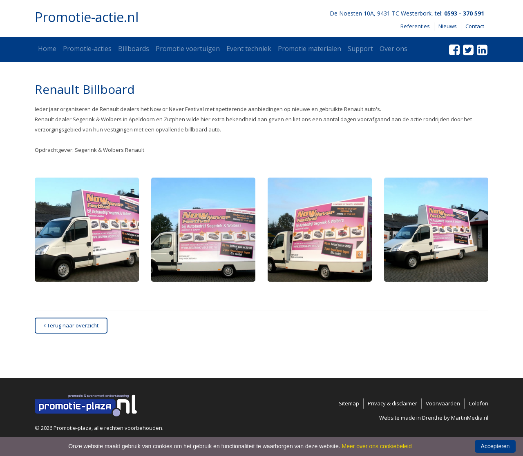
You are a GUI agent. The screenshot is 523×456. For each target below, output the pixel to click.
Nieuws (447, 26)
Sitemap (349, 403)
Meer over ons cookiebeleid (377, 446)
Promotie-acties (87, 48)
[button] (87, 230)
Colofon (478, 403)
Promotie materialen (309, 48)
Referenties (415, 26)
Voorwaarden (443, 403)
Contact (474, 26)
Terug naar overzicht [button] (71, 325)
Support (360, 48)
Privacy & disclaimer (392, 403)
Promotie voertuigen (188, 48)
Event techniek (248, 48)
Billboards (133, 48)
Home (47, 48)
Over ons (393, 48)
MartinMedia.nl (469, 417)
